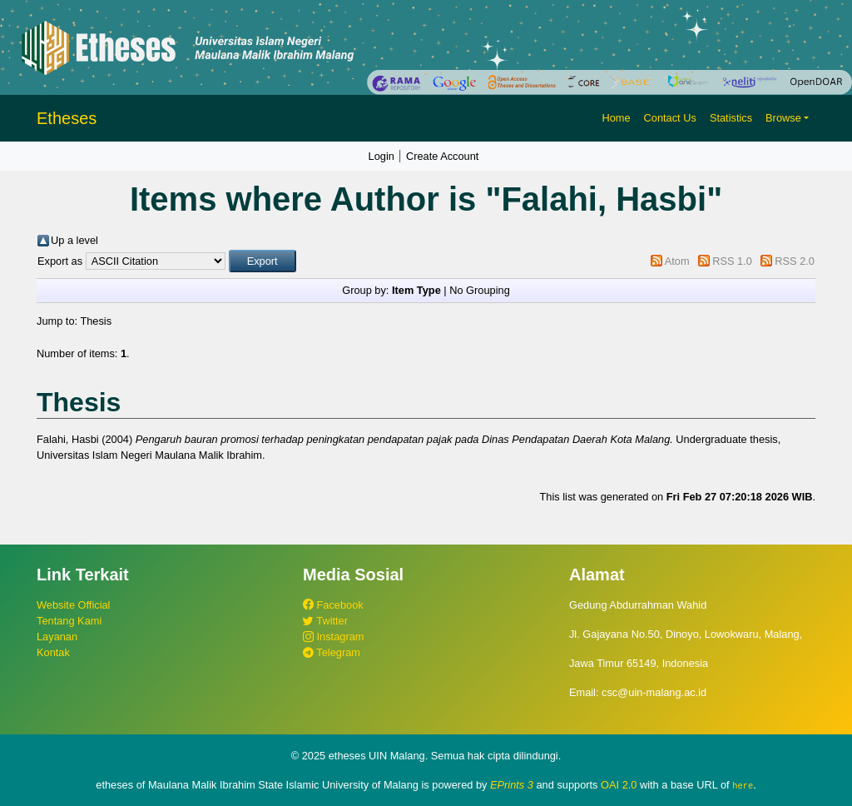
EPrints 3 (511, 785)
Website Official (73, 605)
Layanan (57, 636)
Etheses (67, 118)
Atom (677, 261)
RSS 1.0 (732, 261)
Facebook (333, 605)
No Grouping (479, 290)
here (742, 785)
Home (616, 118)
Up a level (74, 240)
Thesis (95, 321)
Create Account (442, 156)
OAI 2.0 (619, 785)
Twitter (325, 620)
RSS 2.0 (795, 261)
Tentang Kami (69, 620)
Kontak (53, 652)
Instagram (333, 636)
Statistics (731, 118)
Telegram (331, 652)
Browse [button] (783, 118)
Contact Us (670, 118)
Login (381, 156)
